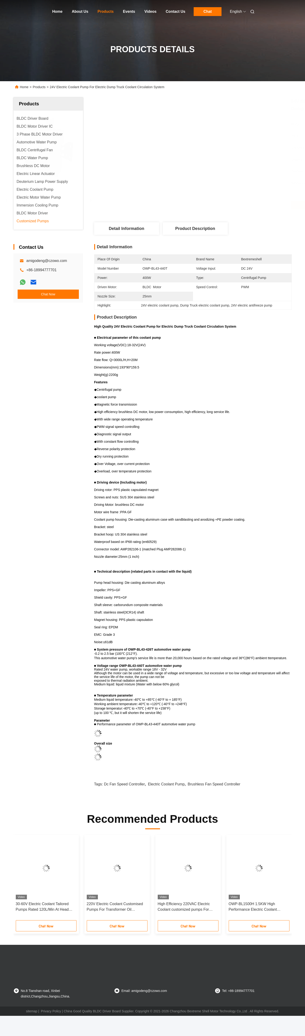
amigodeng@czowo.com (46, 261)
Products (106, 11)
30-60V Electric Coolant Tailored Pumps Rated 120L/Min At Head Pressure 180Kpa (42, 907)
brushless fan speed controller (214, 784)
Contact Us (175, 11)
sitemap (31, 1011)
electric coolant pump (166, 784)
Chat (207, 11)
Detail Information (126, 228)
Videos (150, 11)
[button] (26, 879)
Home (57, 11)
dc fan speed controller (124, 784)
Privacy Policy (51, 1011)
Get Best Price (218, 205)
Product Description (195, 228)
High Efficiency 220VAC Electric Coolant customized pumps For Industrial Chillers (184, 907)
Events (129, 11)
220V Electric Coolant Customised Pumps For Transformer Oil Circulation (115, 907)
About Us (80, 11)
